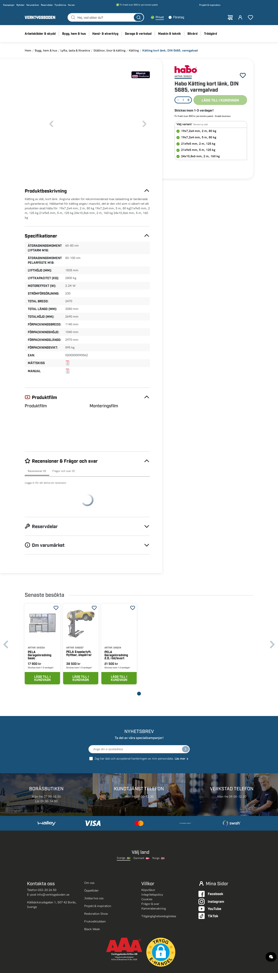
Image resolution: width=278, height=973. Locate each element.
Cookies (146, 877)
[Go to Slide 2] (35, 100)
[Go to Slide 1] (35, 81)
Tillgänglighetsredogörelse (158, 894)
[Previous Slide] (51, 123)
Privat (160, 17)
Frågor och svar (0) (63, 471)
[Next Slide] (144, 123)
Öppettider (91, 869)
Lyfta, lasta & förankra (75, 50)
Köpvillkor (148, 868)
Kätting (134, 50)
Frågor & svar (150, 882)
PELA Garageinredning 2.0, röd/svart (116, 633)
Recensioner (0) (37, 471)
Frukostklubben (95, 900)
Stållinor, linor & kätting (109, 50)
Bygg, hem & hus (46, 50)
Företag (178, 17)
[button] (98, 123)
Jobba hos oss (93, 877)
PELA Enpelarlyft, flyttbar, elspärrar (190, 227)
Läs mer (182, 737)
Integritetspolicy (152, 873)
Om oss (89, 861)
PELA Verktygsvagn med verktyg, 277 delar (233, 229)
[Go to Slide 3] (35, 120)
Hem (28, 50)
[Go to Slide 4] (35, 140)
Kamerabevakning (153, 887)
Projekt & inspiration (97, 884)
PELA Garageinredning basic (39, 633)
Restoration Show (96, 892)
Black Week (92, 908)
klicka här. (49, 967)
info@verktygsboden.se (53, 873)
